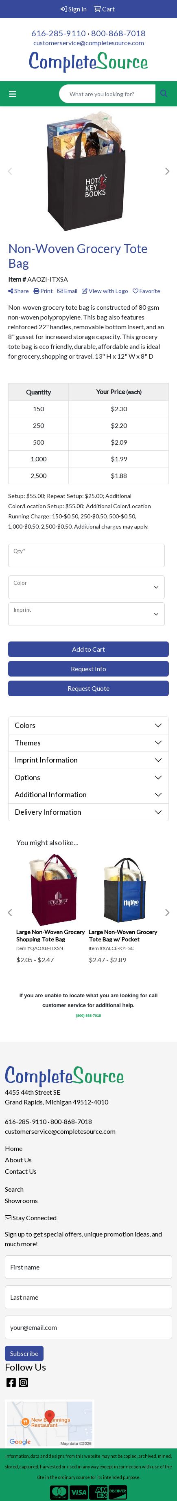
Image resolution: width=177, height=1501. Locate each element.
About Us (18, 1160)
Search (14, 1189)
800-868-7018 (118, 33)
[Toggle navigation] (12, 94)
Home (13, 1148)
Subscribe (24, 1353)
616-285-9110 (58, 33)
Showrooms (21, 1200)
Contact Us (21, 1171)
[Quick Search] (107, 93)
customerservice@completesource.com (88, 42)
